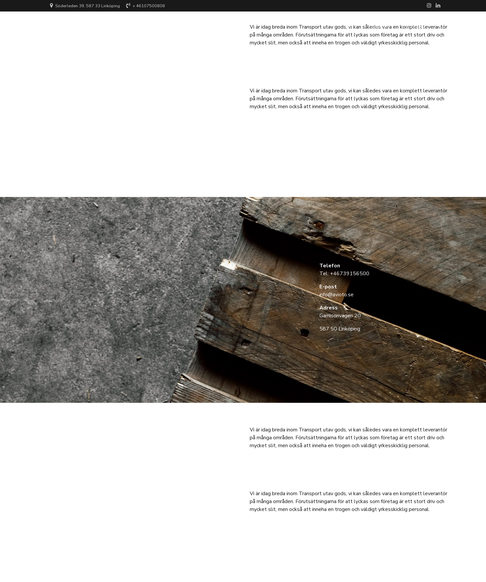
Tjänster (379, 24)
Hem (348, 24)
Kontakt (415, 24)
